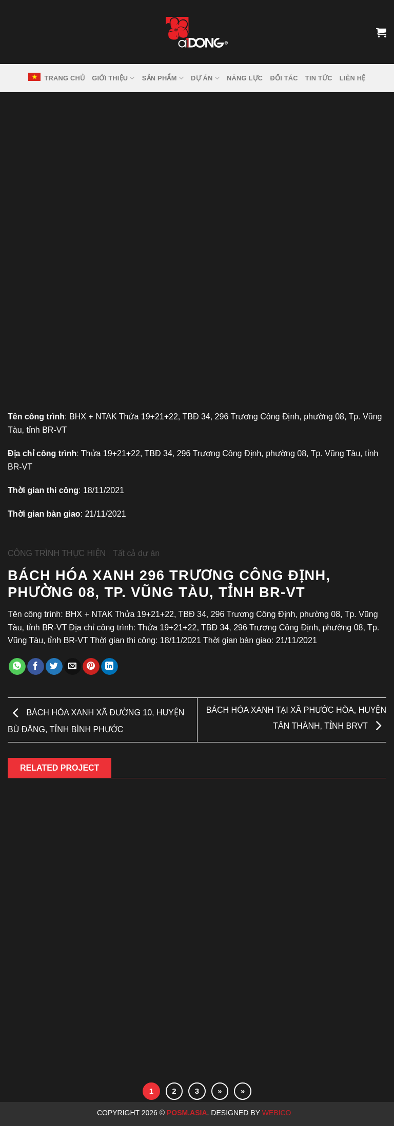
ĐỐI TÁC (284, 78)
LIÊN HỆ (353, 78)
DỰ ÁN (205, 78)
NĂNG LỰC (245, 78)
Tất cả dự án (136, 553)
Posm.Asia (187, 1113)
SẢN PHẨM (163, 78)
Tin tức (318, 78)
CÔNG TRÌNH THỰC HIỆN (57, 553)
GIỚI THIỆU (113, 78)
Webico (277, 1113)
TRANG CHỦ (64, 78)
